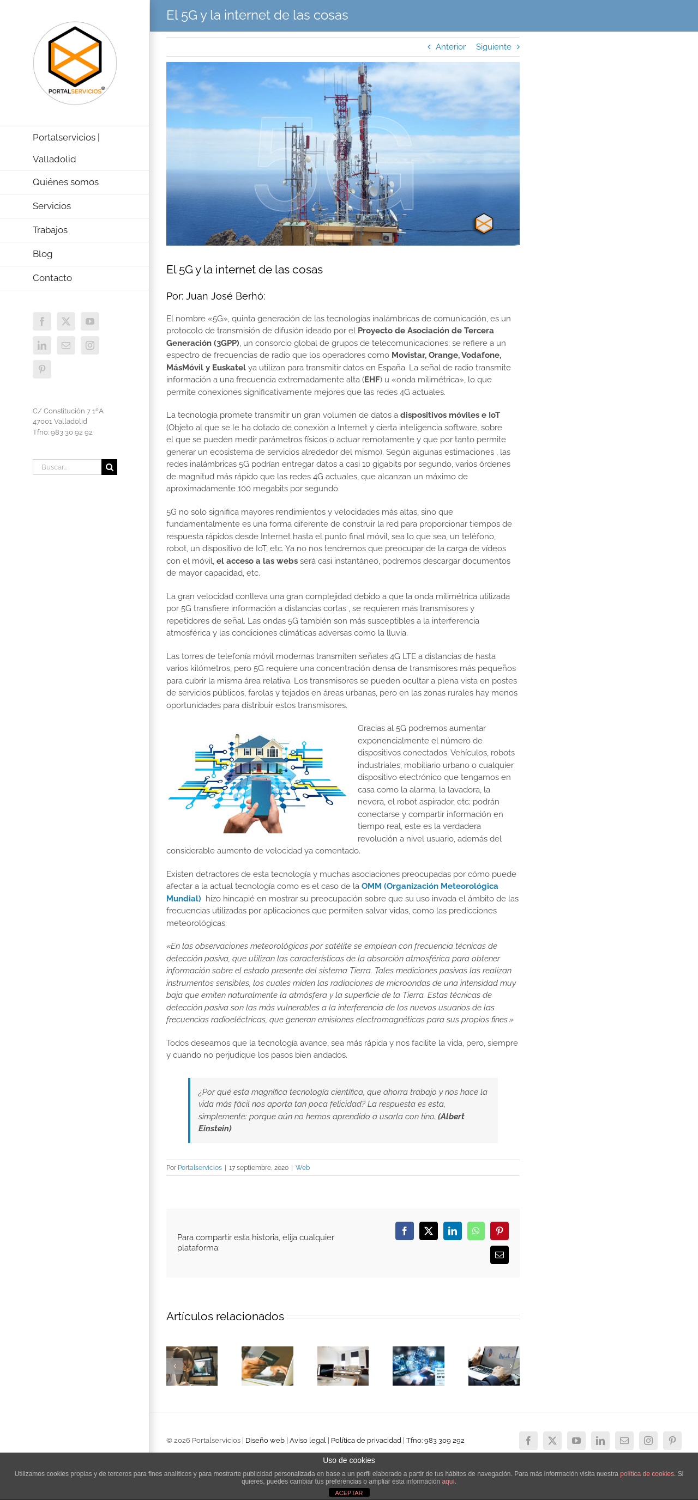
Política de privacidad (366, 1440)
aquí (448, 1481)
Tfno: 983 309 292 (435, 1440)
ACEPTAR (349, 1493)
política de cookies (647, 1474)
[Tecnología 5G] (343, 154)
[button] (174, 1366)
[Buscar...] (67, 467)
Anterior (451, 47)
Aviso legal (308, 1440)
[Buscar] (109, 467)
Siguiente (494, 47)
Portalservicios (200, 1168)
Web (303, 1168)
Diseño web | (267, 1440)
